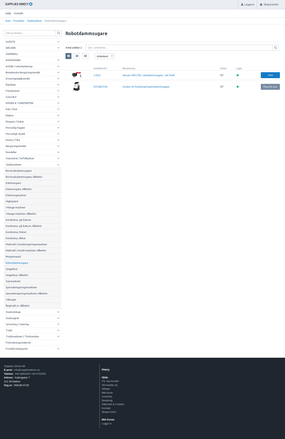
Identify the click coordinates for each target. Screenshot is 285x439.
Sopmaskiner (13, 281)
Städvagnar (12, 318)
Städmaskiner (34, 21)
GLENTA (10, 41)
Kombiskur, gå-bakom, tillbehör (24, 226)
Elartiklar (11, 84)
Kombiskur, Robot (16, 232)
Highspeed (12, 201)
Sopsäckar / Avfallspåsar (20, 158)
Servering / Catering (17, 324)
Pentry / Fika (13, 140)
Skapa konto (109, 411)
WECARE (11, 47)
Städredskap (13, 312)
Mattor (10, 115)
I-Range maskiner (16, 207)
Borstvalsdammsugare (19, 170)
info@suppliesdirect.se (27, 369)
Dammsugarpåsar (16, 195)
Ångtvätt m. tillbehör (18, 305)
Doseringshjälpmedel (18, 78)
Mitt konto (107, 392)
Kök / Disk (11, 109)
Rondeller (11, 152)
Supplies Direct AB (14, 366)
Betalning (107, 400)
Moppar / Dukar (15, 121)
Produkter (19, 21)
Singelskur (12, 269)
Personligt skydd (15, 133)
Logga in (107, 423)
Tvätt (9, 330)
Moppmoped (13, 256)
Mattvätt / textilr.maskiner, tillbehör (26, 250)
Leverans (107, 396)
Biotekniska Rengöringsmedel (23, 72)
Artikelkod (99, 68)
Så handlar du (110, 385)
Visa (270, 75)
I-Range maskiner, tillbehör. (21, 213)
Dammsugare (13, 183)
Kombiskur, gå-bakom (18, 219)
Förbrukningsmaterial (18, 342)
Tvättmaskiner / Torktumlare (22, 336)
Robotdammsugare (17, 262)
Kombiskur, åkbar (16, 238)
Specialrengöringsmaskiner (21, 287)
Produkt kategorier (17, 348)
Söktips (106, 388)
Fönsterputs (13, 90)
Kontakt (18, 13)
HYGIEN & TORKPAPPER (19, 103)
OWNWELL (12, 53)
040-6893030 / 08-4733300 (30, 373)
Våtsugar (11, 299)
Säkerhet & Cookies (113, 404)
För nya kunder (110, 381)
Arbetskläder (13, 60)
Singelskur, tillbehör (17, 275)
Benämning (129, 68)
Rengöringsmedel (16, 146)
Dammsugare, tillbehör (19, 189)
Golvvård (11, 96)
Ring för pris (270, 86)
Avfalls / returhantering (19, 66)
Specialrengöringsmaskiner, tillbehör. (27, 293)
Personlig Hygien (15, 127)
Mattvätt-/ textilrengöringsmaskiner (26, 244)
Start (8, 21)
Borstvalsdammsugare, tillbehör (24, 176)
